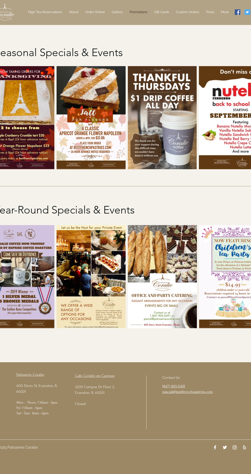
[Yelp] (244, 447)
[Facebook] (237, 12)
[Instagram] (234, 447)
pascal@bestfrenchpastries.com (187, 392)
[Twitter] (247, 12)
